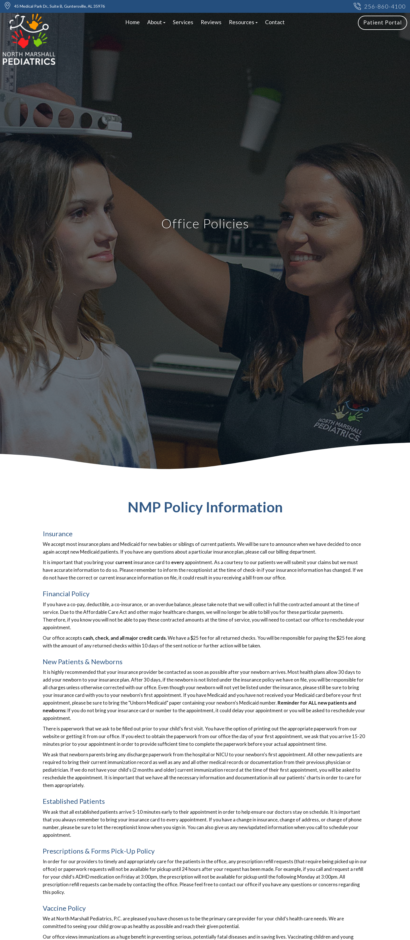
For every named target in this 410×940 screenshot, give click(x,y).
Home (132, 22)
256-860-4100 (379, 7)
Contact (275, 22)
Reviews (211, 22)
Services (183, 22)
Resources (243, 22)
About (156, 22)
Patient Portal (382, 22)
